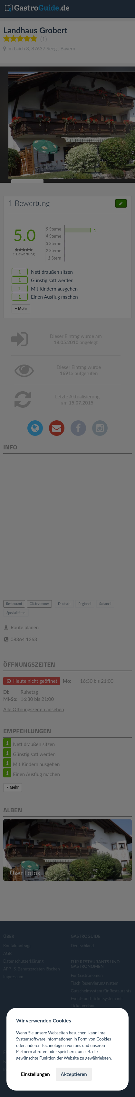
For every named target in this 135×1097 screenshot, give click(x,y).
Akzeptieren (74, 1074)
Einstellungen (35, 1074)
